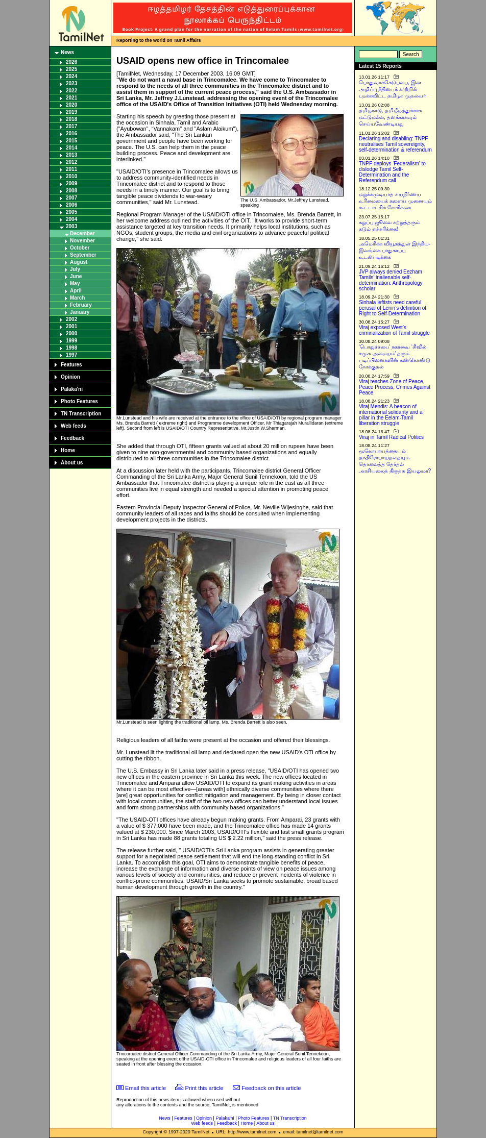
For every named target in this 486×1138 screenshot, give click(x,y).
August (78, 262)
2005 (71, 212)
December (82, 233)
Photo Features (79, 401)
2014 (71, 148)
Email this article (145, 1088)
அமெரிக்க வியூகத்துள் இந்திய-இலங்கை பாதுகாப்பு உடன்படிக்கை (394, 250)
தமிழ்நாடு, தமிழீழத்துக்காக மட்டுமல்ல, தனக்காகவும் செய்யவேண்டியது (390, 117)
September (83, 255)
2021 (71, 98)
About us (72, 462)
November (82, 240)
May (75, 283)
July (75, 269)
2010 (71, 176)
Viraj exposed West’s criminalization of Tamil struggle (394, 330)
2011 (71, 169)
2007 (71, 198)
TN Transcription (81, 413)
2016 (71, 133)
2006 (71, 205)
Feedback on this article (271, 1088)
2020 (71, 105)
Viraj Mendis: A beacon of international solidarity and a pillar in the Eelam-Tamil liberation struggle (391, 415)
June (76, 276)
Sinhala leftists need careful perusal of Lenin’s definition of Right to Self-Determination (392, 308)
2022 (71, 90)
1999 (71, 340)
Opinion (70, 377)
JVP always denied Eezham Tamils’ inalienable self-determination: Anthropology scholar (391, 280)
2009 (71, 183)
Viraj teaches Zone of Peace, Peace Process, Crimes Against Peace (394, 387)
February (81, 305)
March (77, 298)
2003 (71, 226)
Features (71, 364)
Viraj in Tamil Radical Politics (391, 437)
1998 (71, 348)
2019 (71, 112)
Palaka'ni (72, 389)
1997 (71, 355)
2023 (71, 83)
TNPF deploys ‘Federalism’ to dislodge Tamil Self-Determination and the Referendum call (392, 172)
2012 (71, 162)
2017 (71, 126)
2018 (71, 119)
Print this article (204, 1088)
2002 (71, 319)
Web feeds (73, 426)
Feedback (72, 438)
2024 (71, 76)
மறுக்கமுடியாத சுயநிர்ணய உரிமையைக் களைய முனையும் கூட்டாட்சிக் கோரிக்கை (395, 200)
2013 (71, 155)
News (67, 52)
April (76, 290)
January (79, 312)
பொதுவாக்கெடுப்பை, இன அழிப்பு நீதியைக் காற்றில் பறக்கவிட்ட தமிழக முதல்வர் (392, 89)
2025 (71, 69)
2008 (71, 190)
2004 (71, 219)
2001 (71, 326)
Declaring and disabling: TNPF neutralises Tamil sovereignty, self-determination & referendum (395, 144)
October (79, 248)
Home (68, 450)
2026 (71, 62)
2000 (71, 333)
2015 (71, 140)
